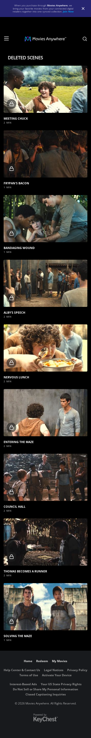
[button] (45, 89)
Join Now (68, 11)
